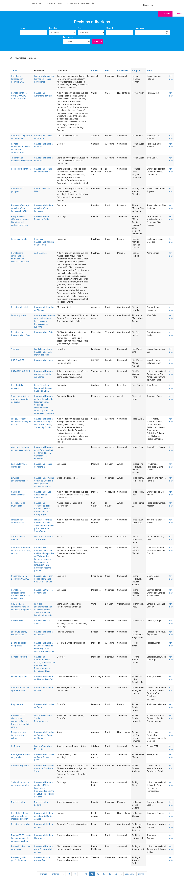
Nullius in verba (18, 802)
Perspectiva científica (21, 169)
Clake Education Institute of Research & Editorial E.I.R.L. (43, 388)
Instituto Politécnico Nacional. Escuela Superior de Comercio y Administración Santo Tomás (44, 525)
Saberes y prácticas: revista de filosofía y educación (20, 399)
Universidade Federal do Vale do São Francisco (43, 208)
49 (110, 874)
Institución (139, 28)
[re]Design (15, 746)
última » (141, 874)
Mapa (180, 14)
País (80, 28)
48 (104, 874)
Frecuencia (68, 37)
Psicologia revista (19, 239)
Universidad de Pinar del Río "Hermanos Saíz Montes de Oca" (43, 579)
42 (68, 874)
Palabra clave (17, 621)
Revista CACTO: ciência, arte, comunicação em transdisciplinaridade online (20, 721)
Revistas (36, 3)
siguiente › (130, 874)
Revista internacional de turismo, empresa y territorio (21, 550)
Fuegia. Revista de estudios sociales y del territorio (21, 422)
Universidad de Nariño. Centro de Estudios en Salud (44, 768)
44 (80, 874)
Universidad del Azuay (44, 360)
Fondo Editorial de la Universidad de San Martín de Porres (43, 352)
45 (86, 874)
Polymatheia (17, 704)
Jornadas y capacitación (80, 3)
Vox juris (15, 349)
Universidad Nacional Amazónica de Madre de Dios (44, 849)
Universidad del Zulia (43, 332)
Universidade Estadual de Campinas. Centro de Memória (44, 735)
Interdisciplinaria (18, 315)
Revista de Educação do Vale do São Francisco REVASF (20, 208)
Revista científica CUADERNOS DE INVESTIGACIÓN (19, 96)
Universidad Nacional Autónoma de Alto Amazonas (43, 374)
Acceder (148, 5)
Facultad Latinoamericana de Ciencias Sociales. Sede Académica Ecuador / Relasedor (43, 610)
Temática (53, 28)
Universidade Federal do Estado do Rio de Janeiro (43, 816)
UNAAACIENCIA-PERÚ (21, 371)
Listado (167, 14)
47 (98, 874)
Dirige (136, 70)
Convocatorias (54, 3)
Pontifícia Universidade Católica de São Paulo (44, 242)
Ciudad (109, 28)
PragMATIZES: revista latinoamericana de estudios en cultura (21, 838)
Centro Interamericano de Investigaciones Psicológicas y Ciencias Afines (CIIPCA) (44, 321)
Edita (149, 70)
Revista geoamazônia (21, 824)
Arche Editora (40, 253)
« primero (43, 874)
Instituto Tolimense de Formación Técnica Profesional (44, 79)
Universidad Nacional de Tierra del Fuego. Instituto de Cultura (43, 422)
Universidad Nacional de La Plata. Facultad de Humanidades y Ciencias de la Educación (43, 453)
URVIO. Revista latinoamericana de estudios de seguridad (21, 607)
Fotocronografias (19, 676)
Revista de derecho (20, 657)
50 (116, 874)
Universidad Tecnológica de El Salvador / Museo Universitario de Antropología (42, 509)
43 (74, 874)
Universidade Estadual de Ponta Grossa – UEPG (44, 757)
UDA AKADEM (17, 360)
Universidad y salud (20, 765)
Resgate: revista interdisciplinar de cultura (19, 735)
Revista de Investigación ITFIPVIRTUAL (17, 79)
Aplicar (97, 42)
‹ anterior (55, 874)
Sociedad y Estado (42, 427)
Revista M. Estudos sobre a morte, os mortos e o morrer (19, 816)
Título (22, 28)
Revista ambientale (20, 307)
